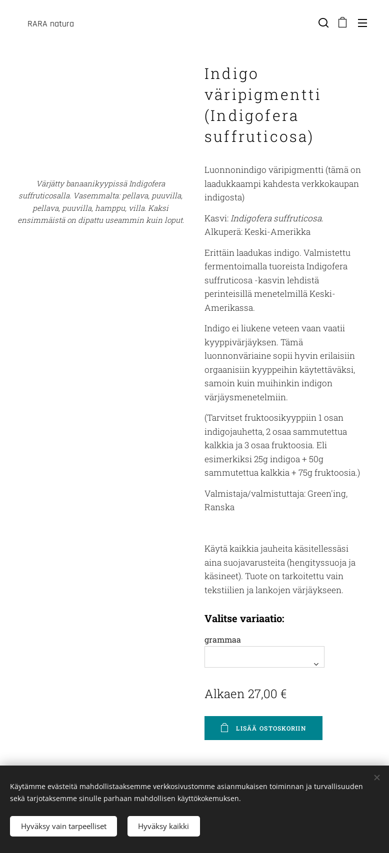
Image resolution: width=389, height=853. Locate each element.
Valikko (362, 22)
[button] (322, 22)
